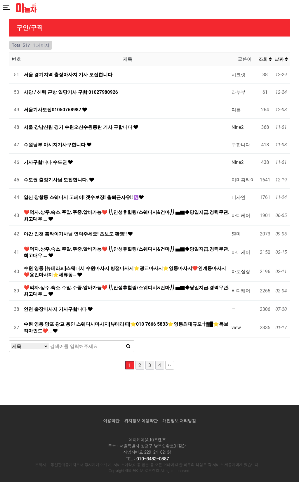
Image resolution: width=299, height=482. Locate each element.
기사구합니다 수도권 (46, 162)
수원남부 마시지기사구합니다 (55, 145)
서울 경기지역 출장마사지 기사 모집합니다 (68, 74)
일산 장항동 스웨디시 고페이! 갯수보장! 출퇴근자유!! (79, 197)
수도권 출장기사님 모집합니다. (56, 180)
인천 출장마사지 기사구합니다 (56, 309)
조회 (265, 59)
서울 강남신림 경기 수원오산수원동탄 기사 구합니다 (78, 127)
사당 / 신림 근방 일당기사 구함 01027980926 (71, 92)
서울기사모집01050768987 (53, 109)
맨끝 (169, 365)
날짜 (281, 59)
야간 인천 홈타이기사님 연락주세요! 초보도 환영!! (76, 234)
